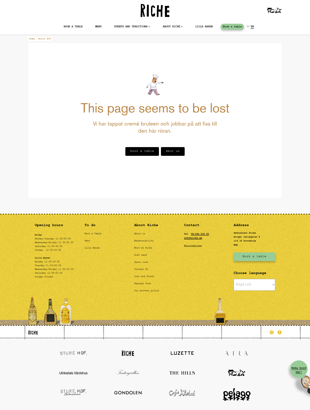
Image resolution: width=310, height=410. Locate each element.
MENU (98, 26)
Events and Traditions (130, 26)
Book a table (73, 26)
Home (32, 39)
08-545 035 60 (200, 234)
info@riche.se (193, 238)
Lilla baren (204, 26)
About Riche (171, 26)
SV (248, 26)
